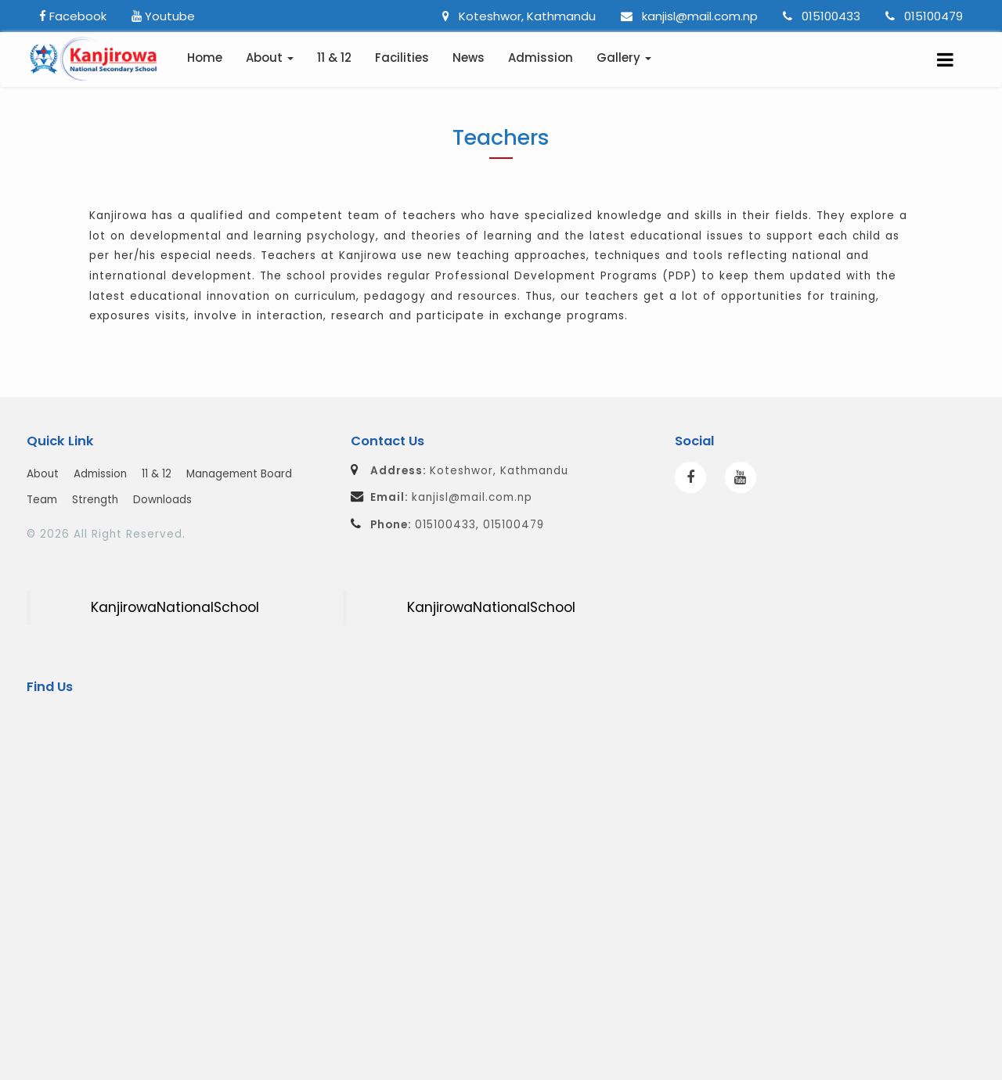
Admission (540, 57)
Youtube (163, 16)
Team (42, 499)
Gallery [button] (624, 57)
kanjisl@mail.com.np (689, 16)
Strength (95, 499)
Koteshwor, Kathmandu (519, 16)
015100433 (821, 16)
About (43, 473)
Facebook (72, 16)
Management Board (239, 473)
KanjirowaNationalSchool (175, 607)
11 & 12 (334, 57)
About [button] (270, 57)
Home (204, 57)
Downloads (162, 499)
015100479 (924, 16)
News (468, 57)
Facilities (402, 57)
